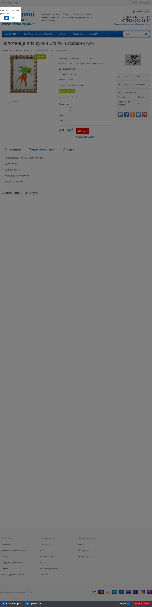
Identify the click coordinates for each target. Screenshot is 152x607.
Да (6, 18)
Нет (12, 18)
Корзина (122, 603)
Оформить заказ (141, 604)
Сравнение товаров (38, 603)
